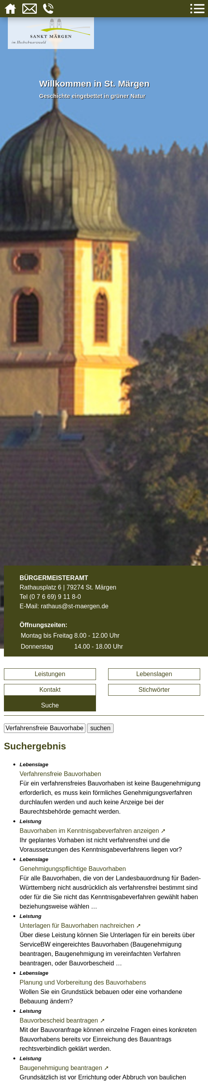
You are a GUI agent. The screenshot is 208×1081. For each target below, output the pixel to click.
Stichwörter (154, 689)
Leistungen (49, 674)
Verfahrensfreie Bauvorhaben (60, 774)
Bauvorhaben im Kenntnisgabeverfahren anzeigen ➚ (93, 830)
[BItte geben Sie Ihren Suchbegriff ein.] (44, 728)
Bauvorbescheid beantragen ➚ (62, 1020)
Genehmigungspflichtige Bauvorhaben (73, 868)
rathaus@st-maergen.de (75, 606)
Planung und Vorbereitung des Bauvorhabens (83, 982)
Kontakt (49, 689)
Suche (50, 705)
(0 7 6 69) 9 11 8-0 (55, 596)
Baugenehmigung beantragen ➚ (64, 1068)
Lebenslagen (154, 674)
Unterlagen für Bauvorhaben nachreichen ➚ (80, 925)
